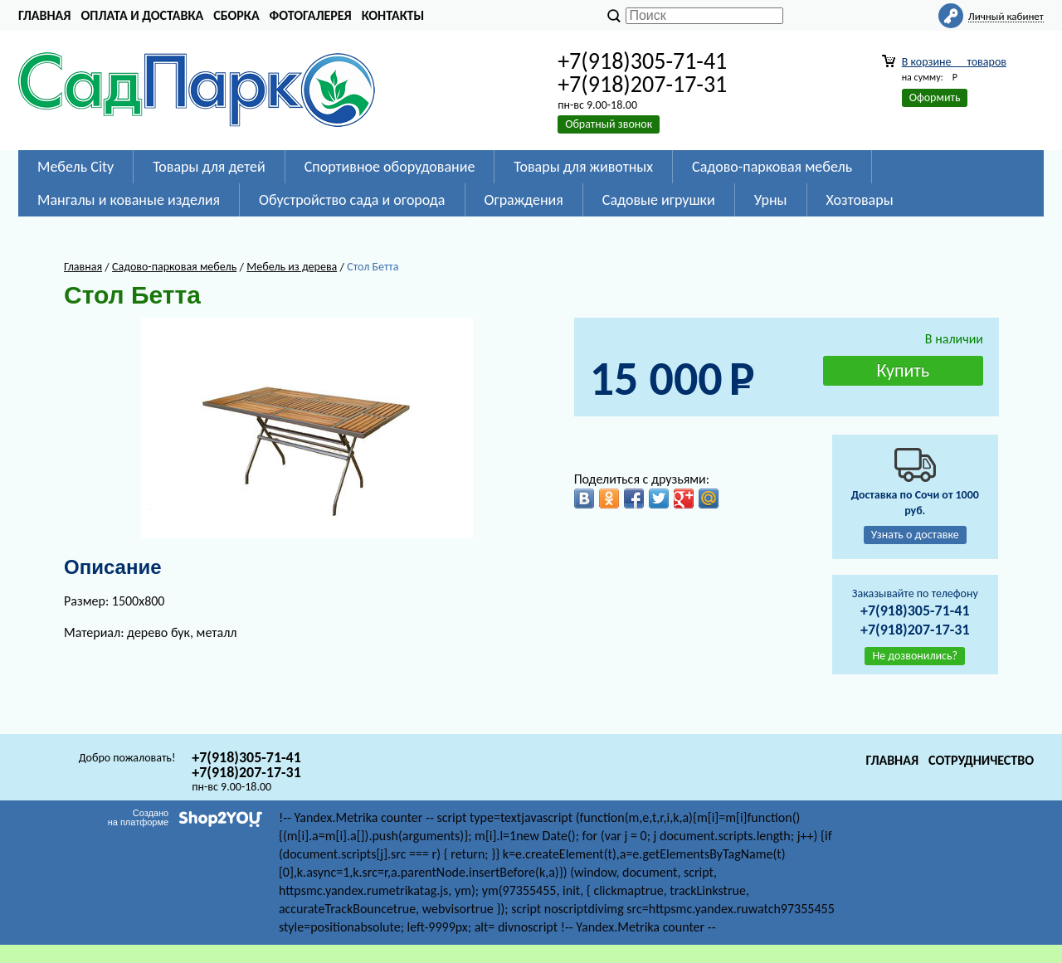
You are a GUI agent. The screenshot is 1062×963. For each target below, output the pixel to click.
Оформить (935, 97)
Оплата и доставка (141, 15)
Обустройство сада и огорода (352, 200)
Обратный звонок (608, 124)
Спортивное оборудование (389, 167)
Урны (770, 200)
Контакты (393, 15)
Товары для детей (209, 167)
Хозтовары (860, 200)
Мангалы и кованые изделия (128, 200)
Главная (44, 15)
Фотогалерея (311, 15)
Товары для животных (583, 167)
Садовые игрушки (658, 200)
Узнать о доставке (915, 535)
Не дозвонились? (914, 656)
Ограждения (524, 200)
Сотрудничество (981, 760)
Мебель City (75, 167)
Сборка (236, 15)
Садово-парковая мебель (772, 167)
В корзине (954, 62)
